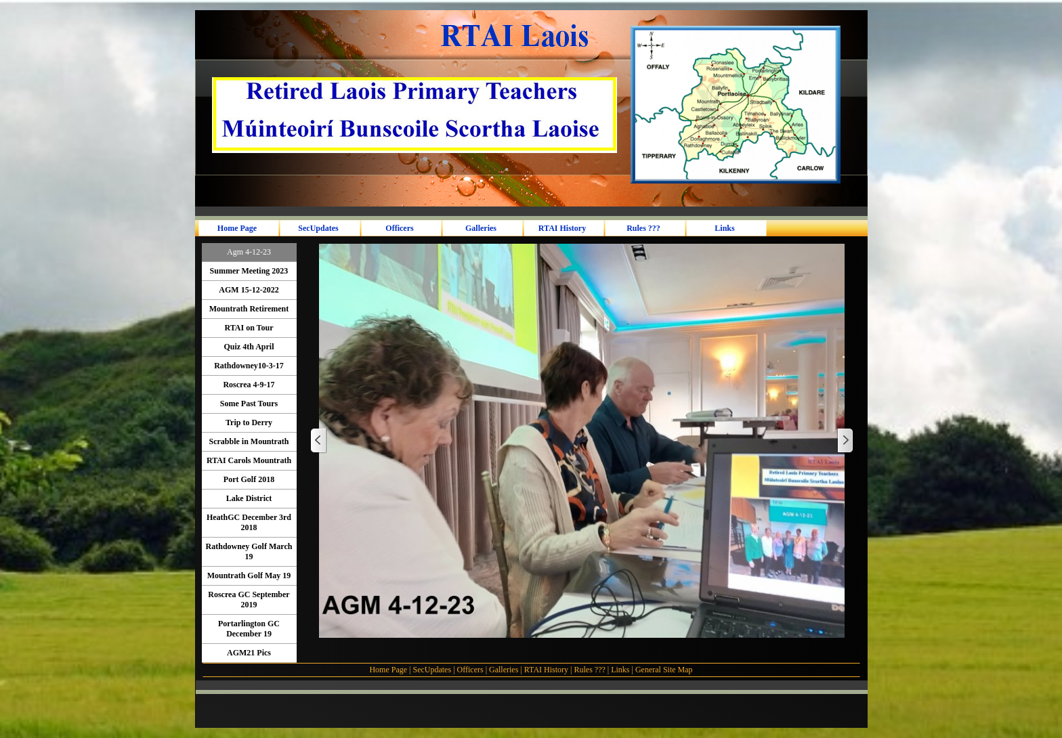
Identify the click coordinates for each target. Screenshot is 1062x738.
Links (620, 669)
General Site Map (664, 669)
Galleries (503, 669)
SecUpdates (432, 669)
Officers (470, 669)
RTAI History (546, 669)
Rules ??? (589, 669)
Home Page (388, 669)
